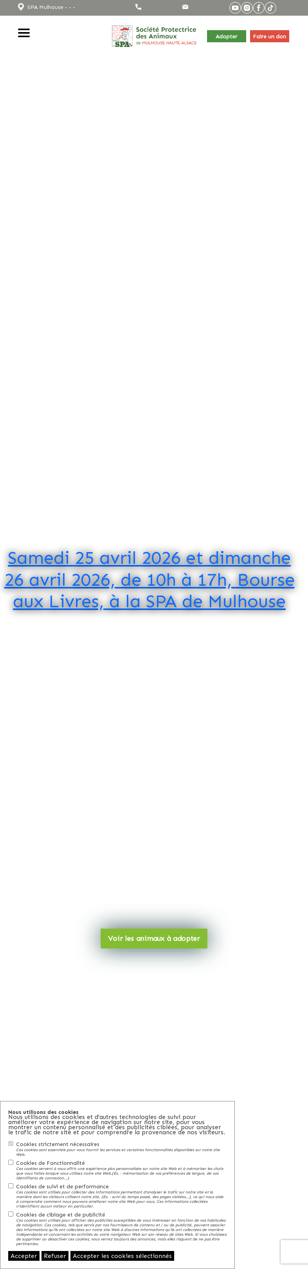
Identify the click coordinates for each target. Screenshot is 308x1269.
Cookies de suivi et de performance (121, 1195)
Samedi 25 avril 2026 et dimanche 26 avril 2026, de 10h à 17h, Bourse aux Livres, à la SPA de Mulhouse (149, 579)
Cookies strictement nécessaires (121, 1149)
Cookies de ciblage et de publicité (121, 1228)
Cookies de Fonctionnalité (121, 1170)
